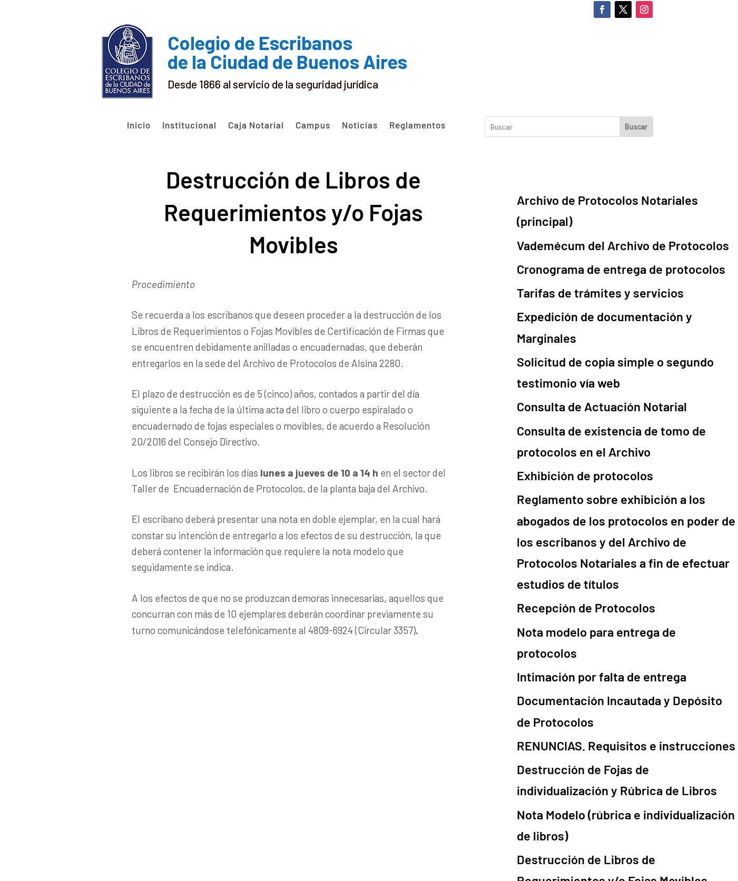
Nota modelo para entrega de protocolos (606, 499)
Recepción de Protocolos (572, 479)
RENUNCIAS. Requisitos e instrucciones (603, 575)
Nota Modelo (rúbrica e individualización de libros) (627, 631)
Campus (313, 125)
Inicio (139, 125)
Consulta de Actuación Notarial (585, 332)
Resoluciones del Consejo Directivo (594, 761)
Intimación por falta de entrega (584, 518)
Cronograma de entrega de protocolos (601, 237)
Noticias (360, 125)
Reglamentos (417, 125)
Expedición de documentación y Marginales (611, 276)
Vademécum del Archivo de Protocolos (602, 218)
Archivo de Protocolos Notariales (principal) (613, 198)
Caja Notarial (256, 125)
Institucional (189, 125)
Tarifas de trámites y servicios (583, 257)
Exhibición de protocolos (572, 389)
